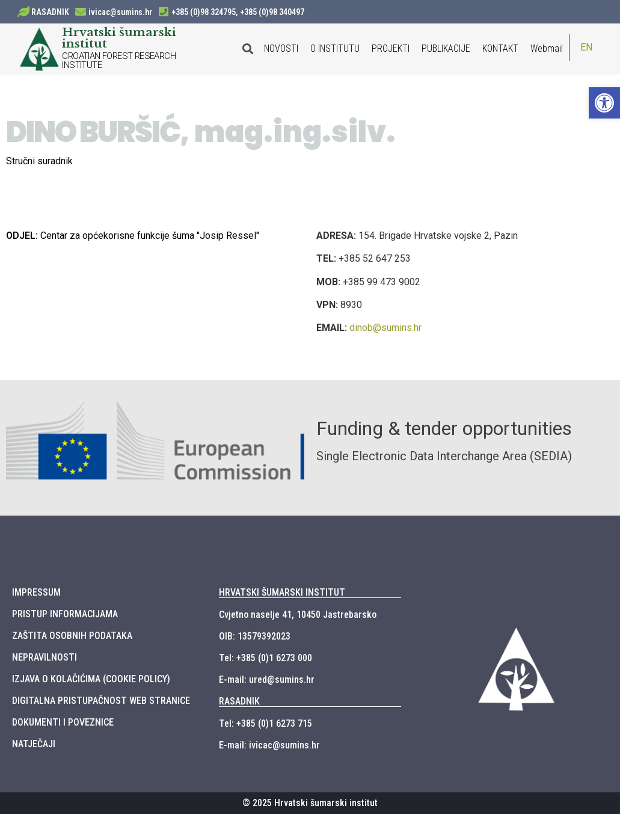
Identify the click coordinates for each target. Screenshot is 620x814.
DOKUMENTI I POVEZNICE (63, 722)
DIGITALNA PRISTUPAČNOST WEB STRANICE (101, 700)
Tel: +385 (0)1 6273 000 (265, 658)
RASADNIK (50, 12)
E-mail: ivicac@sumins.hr (269, 745)
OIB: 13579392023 (254, 636)
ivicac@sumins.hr (120, 12)
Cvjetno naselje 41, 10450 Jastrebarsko (297, 614)
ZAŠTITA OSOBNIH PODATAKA (72, 635)
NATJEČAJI (33, 744)
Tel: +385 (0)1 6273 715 (265, 723)
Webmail (546, 48)
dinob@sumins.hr (385, 327)
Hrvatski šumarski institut (119, 38)
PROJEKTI (391, 48)
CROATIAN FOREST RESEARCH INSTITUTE (119, 60)
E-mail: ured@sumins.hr (267, 679)
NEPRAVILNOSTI (44, 657)
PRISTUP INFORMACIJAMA (65, 614)
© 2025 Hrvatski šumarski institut (310, 803)
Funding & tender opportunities (444, 428)
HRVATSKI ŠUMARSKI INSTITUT (282, 592)
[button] (604, 103)
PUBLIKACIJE (446, 48)
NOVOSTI (281, 48)
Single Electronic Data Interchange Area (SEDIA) (444, 456)
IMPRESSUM (36, 592)
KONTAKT (500, 48)
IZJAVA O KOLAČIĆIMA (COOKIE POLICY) (91, 679)
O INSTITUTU (335, 48)
